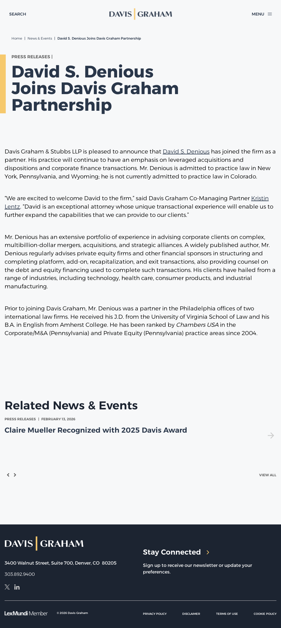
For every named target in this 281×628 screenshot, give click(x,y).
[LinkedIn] (17, 587)
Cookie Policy (265, 614)
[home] (140, 14)
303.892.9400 (20, 574)
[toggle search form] (17, 14)
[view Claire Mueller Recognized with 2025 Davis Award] (140, 428)
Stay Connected (176, 552)
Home (16, 38)
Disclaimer (191, 614)
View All (267, 475)
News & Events (40, 38)
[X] (7, 587)
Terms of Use (227, 614)
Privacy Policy (154, 614)
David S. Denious (186, 151)
